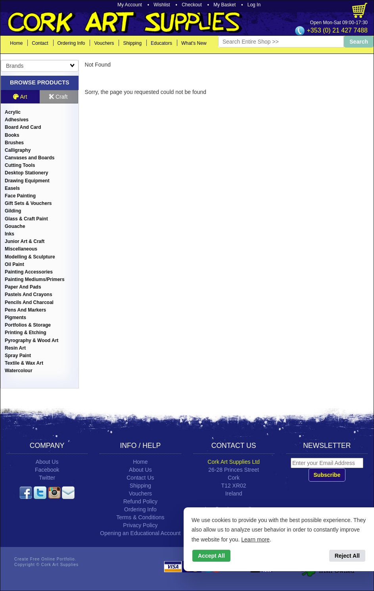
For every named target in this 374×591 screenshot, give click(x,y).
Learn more (255, 539)
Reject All (347, 556)
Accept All (211, 556)
